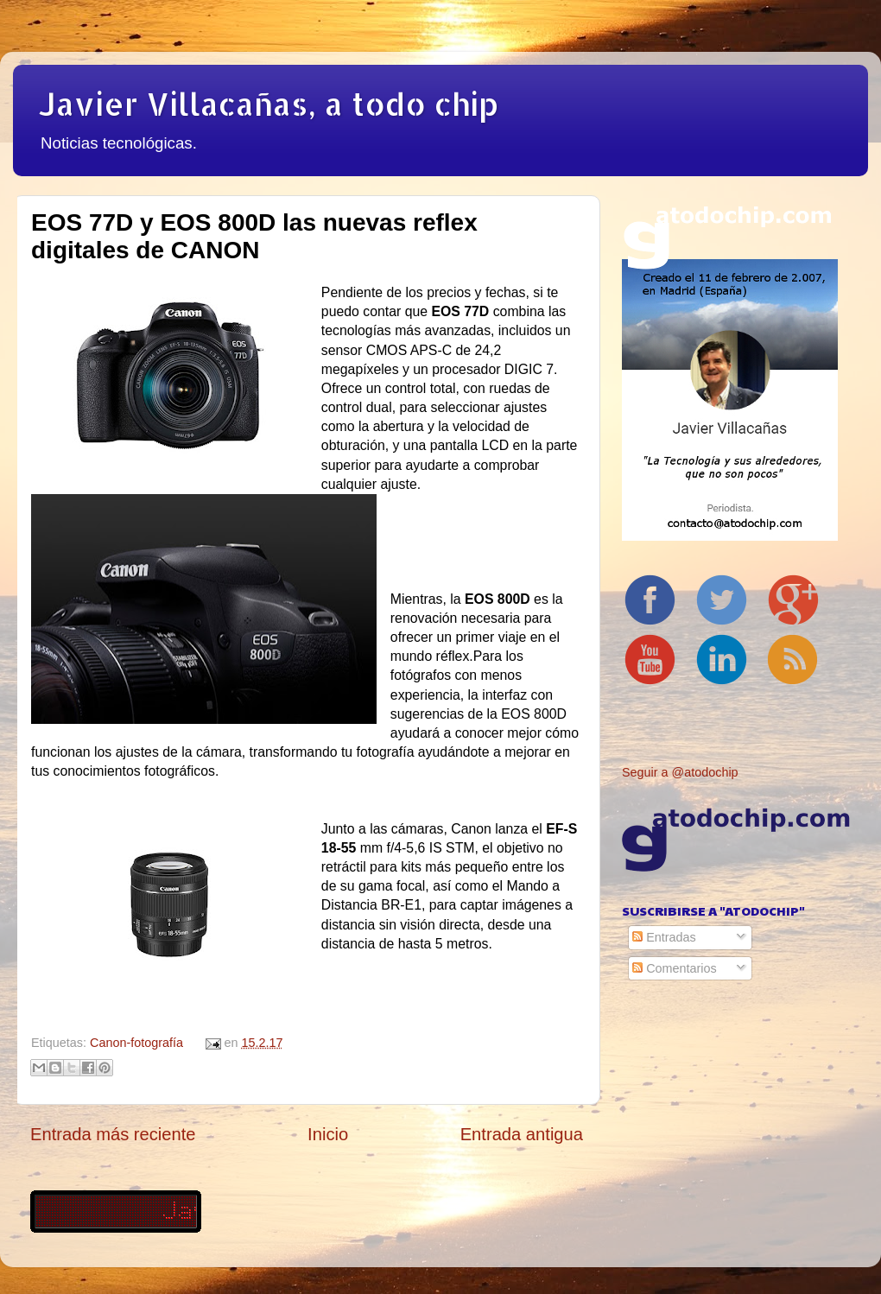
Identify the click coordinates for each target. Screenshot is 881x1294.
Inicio (327, 1134)
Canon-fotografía (136, 1043)
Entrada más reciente (113, 1134)
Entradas (664, 937)
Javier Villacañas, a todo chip (268, 104)
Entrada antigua (521, 1134)
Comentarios (674, 968)
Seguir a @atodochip (680, 772)
